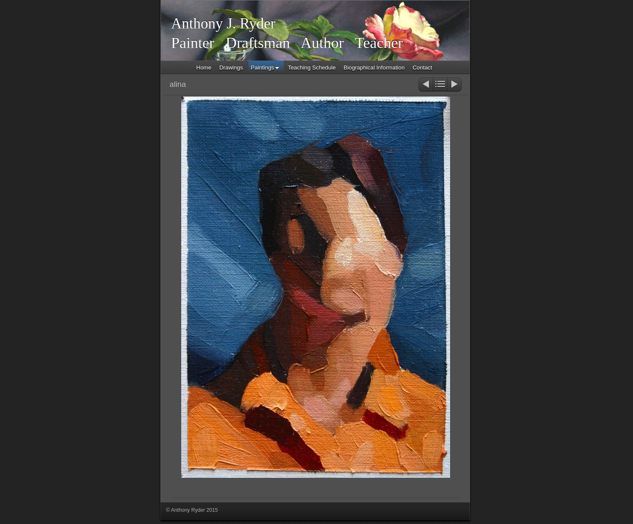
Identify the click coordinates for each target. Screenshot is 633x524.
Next (455, 85)
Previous (425, 85)
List (440, 85)
